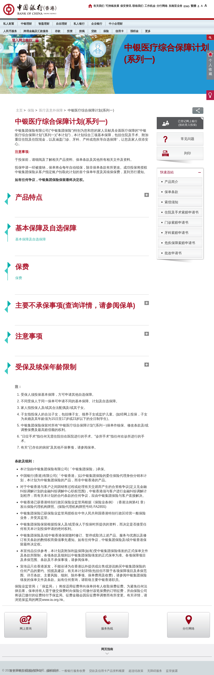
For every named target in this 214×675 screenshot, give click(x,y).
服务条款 (52, 670)
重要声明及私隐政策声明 (26, 670)
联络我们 (137, 5)
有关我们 (98, 5)
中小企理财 (116, 23)
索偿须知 (171, 202)
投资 (70, 31)
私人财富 (8, 23)
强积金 (134, 31)
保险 (106, 31)
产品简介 (171, 182)
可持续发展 (112, 5)
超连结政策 (136, 670)
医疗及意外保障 (51, 110)
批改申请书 (173, 253)
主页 (19, 110)
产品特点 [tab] (28, 197)
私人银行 (79, 23)
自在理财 (61, 23)
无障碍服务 (154, 670)
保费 (18, 278)
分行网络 (162, 5)
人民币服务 (10, 31)
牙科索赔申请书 (176, 232)
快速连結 (167, 172)
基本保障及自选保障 (30, 239)
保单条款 (171, 192)
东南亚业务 (175, 5)
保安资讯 (125, 5)
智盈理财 (43, 23)
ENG (186, 6)
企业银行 (96, 23)
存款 (57, 31)
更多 (148, 31)
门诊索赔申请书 (176, 222)
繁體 (193, 5)
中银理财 (26, 23)
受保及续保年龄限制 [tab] (45, 367)
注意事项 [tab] (28, 336)
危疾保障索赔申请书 (180, 243)
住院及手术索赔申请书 (182, 212)
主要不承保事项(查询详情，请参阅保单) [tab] (75, 305)
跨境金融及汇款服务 (36, 31)
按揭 (82, 31)
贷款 (94, 31)
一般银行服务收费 (73, 670)
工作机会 (149, 5)
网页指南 (107, 649)
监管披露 (172, 670)
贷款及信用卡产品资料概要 (107, 670)
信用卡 (119, 31)
